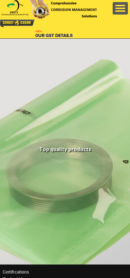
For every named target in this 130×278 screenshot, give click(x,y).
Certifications (16, 272)
